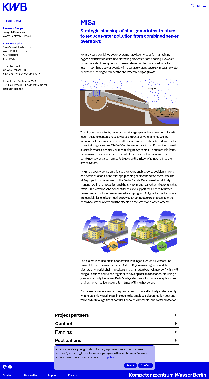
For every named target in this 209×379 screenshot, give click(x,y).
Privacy (72, 375)
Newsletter (30, 375)
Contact (8, 375)
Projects (7, 20)
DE (198, 6)
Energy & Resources (14, 32)
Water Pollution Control (16, 51)
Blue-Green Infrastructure (17, 47)
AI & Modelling (10, 54)
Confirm (145, 365)
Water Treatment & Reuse (17, 36)
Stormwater (9, 58)
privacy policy (106, 357)
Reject (130, 365)
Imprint (52, 375)
